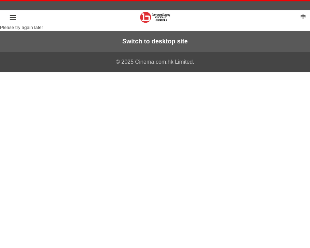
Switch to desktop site (155, 41)
